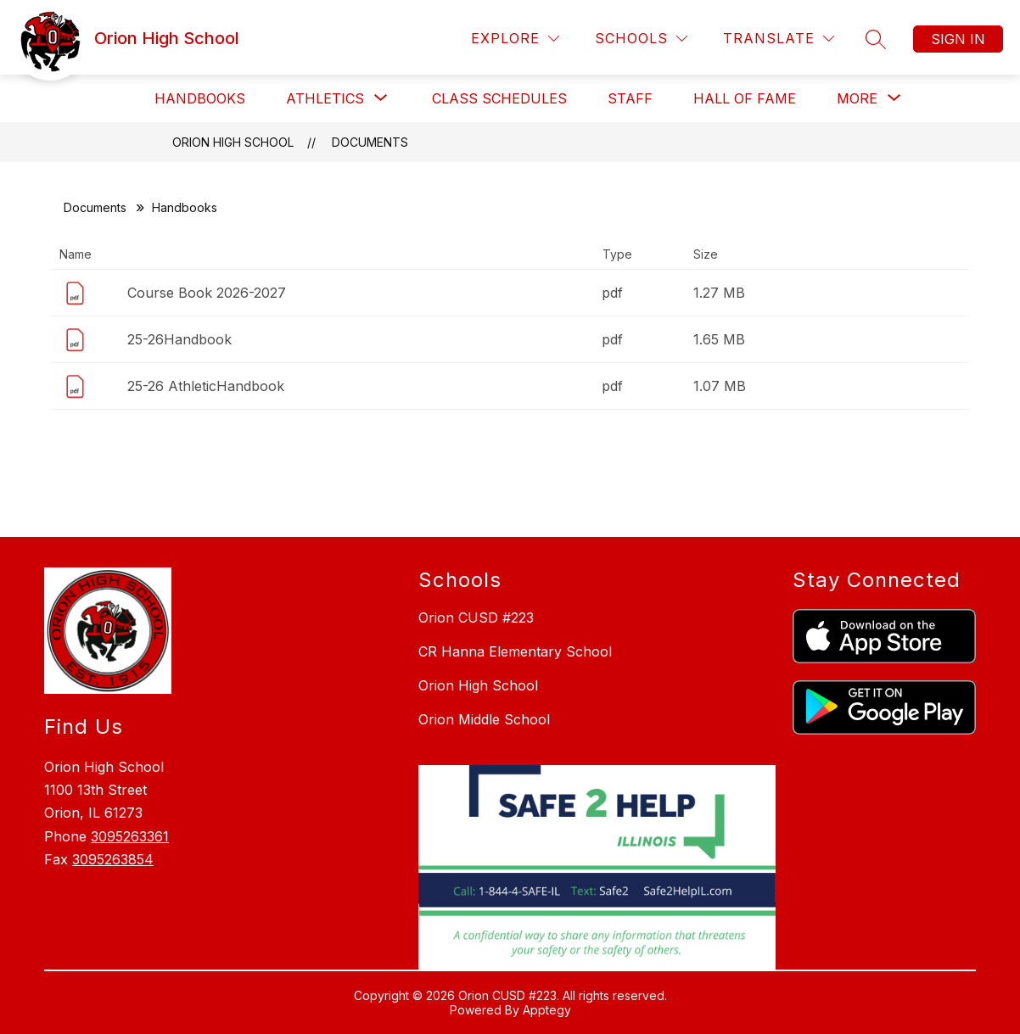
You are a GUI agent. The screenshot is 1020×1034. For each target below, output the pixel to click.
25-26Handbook (179, 339)
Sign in (958, 39)
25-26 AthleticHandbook (205, 385)
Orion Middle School (484, 719)
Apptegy (547, 1010)
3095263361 (130, 836)
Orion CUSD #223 (476, 617)
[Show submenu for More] (857, 98)
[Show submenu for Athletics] (325, 98)
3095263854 (113, 859)
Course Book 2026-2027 (206, 292)
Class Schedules (499, 98)
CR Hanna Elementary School (515, 651)
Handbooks (199, 98)
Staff (630, 98)
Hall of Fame (744, 98)
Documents (370, 142)
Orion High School (233, 142)
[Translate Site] (778, 38)
